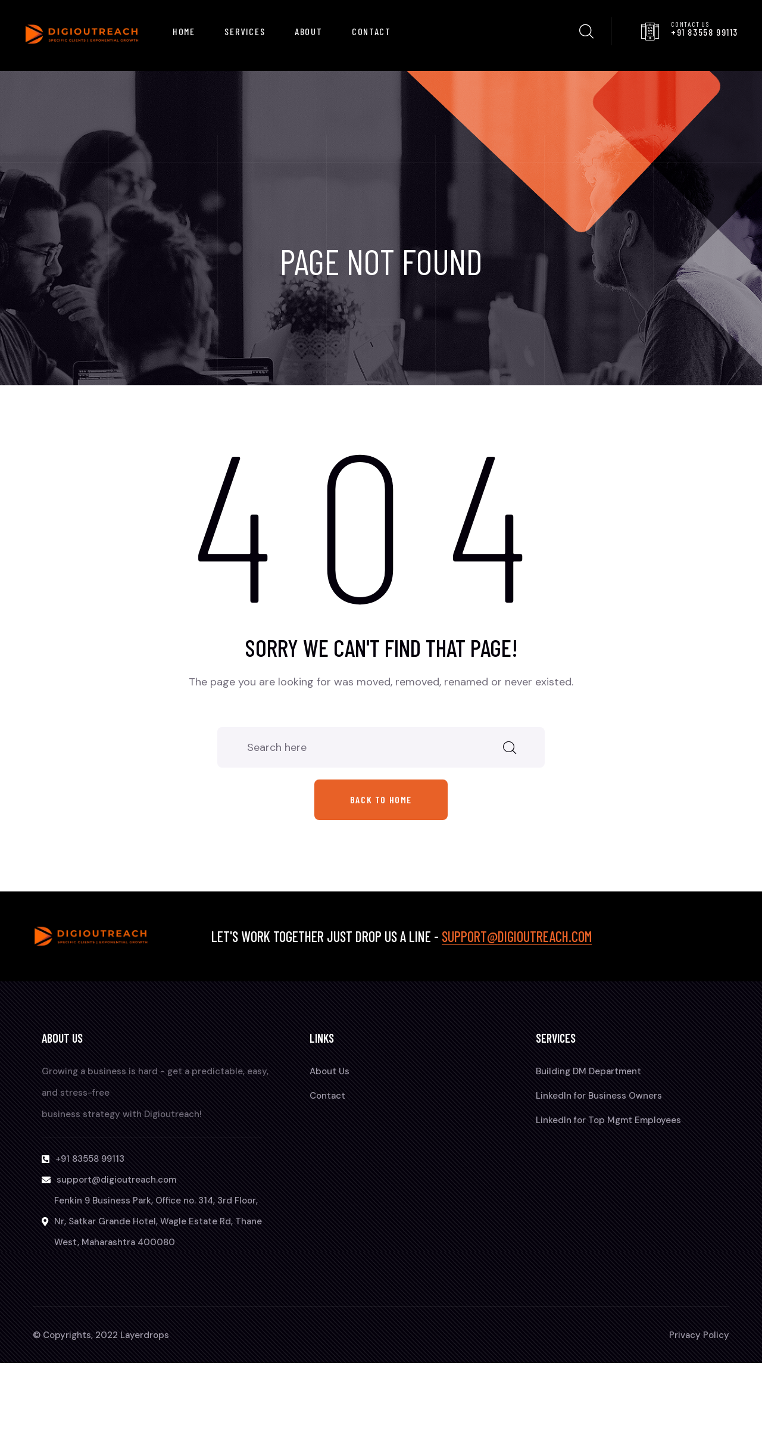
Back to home (381, 799)
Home (184, 31)
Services (244, 31)
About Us (329, 1071)
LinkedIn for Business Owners (599, 1096)
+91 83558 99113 (704, 32)
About (308, 31)
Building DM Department (588, 1071)
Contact (371, 31)
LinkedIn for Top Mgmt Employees (608, 1120)
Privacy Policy (699, 1335)
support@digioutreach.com (517, 936)
